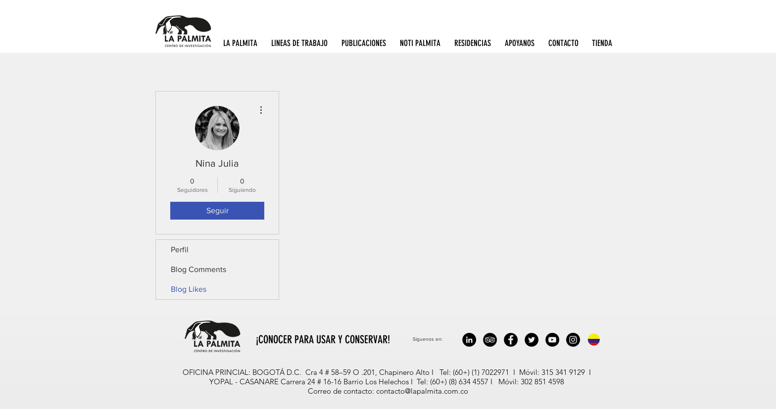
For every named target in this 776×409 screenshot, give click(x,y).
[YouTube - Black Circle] (552, 340)
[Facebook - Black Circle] (511, 340)
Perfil (180, 249)
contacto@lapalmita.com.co (422, 391)
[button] (242, 43)
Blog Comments (198, 269)
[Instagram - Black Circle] (573, 340)
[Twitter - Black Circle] (531, 340)
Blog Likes (188, 289)
